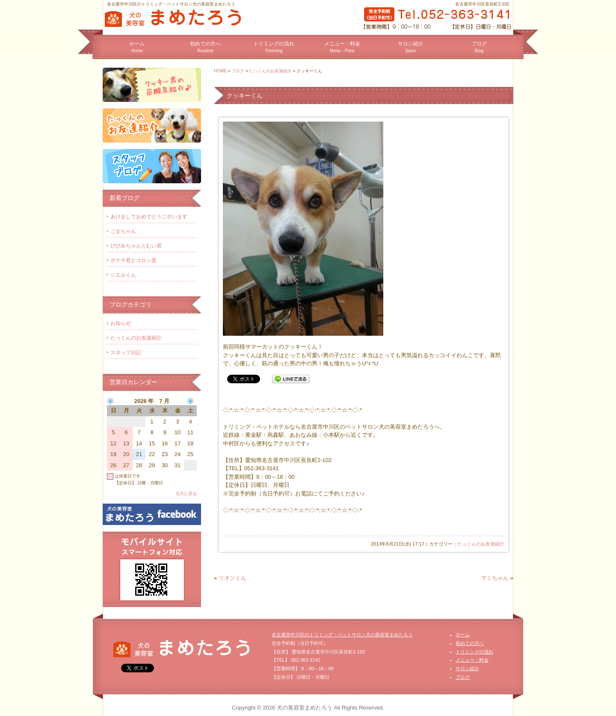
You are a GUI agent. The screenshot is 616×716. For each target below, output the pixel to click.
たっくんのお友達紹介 (270, 71)
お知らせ (120, 323)
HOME (220, 71)
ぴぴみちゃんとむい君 (136, 246)
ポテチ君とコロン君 (133, 260)
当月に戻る (186, 493)
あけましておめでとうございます (148, 217)
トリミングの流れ (273, 47)
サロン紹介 (411, 47)
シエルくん (123, 275)
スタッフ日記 (125, 352)
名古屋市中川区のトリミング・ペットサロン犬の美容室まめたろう (342, 634)
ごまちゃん (123, 231)
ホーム (137, 47)
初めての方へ (205, 47)
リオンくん (232, 578)
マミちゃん (495, 578)
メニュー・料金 (342, 47)
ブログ (479, 47)
